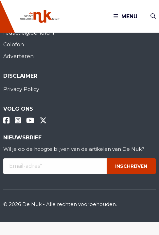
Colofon (13, 44)
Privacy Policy (21, 89)
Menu (125, 16)
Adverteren (18, 56)
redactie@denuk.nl (28, 33)
